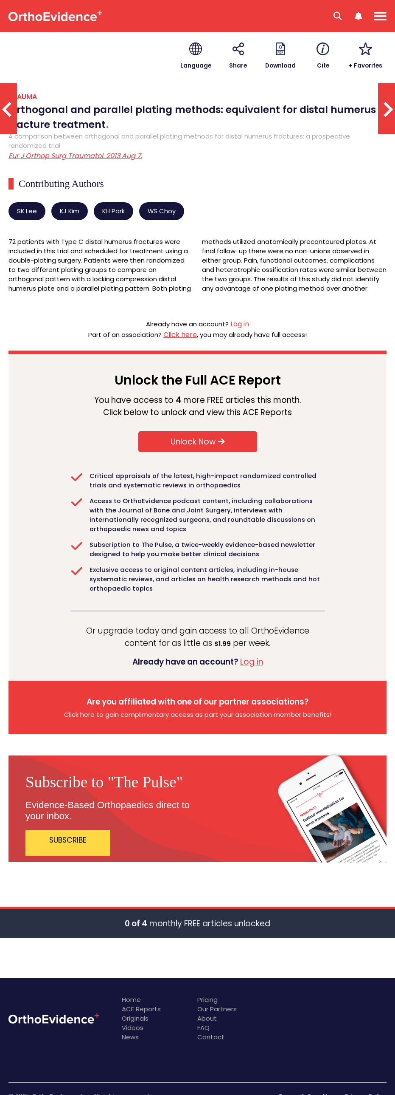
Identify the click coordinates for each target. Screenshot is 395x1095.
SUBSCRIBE (68, 840)
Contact (210, 1037)
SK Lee (27, 211)
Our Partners (217, 1008)
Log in (239, 324)
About (207, 1018)
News (130, 1037)
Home (131, 999)
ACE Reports (141, 1008)
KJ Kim (69, 211)
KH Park (113, 211)
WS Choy (162, 211)
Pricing (207, 999)
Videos (132, 1027)
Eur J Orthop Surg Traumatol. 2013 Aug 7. (75, 156)
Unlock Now (197, 441)
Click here (180, 335)
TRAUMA (22, 97)
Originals (135, 1018)
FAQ (203, 1027)
